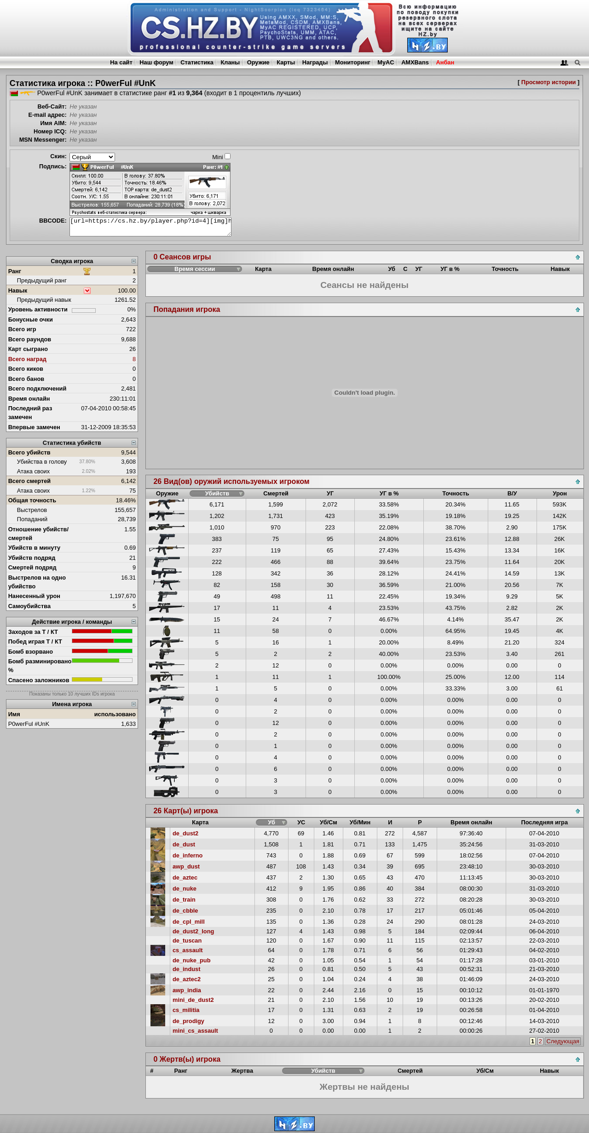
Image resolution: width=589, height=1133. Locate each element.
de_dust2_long (193, 931)
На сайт (121, 62)
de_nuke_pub (192, 960)
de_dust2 (185, 833)
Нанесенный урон (34, 595)
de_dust (184, 844)
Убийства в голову (42, 461)
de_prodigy (188, 1021)
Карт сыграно (28, 348)
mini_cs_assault (195, 1030)
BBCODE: (53, 220)
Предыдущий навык (44, 299)
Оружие (258, 62)
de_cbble (185, 910)
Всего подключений (37, 388)
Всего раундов (30, 339)
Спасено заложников (38, 680)
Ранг (15, 271)
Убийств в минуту (34, 547)
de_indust (186, 969)
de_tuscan (187, 940)
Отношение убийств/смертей (38, 533)
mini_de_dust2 (193, 999)
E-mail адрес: (47, 114)
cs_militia (186, 1009)
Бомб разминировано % (40, 665)
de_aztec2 (187, 979)
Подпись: (53, 166)
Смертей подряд (32, 567)
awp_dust (186, 866)
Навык (18, 290)
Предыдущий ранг (42, 280)
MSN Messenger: (43, 139)
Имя (14, 714)
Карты (286, 62)
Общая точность (32, 500)
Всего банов (26, 378)
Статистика (197, 62)
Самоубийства (29, 606)
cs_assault (187, 950)
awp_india (187, 990)
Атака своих (33, 471)
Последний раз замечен (30, 412)
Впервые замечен (34, 427)
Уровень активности (38, 309)
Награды (315, 62)
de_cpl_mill (189, 921)
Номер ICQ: (50, 131)
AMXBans (415, 62)
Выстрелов (32, 509)
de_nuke (184, 888)
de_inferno (187, 855)
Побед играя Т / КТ (35, 641)
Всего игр (22, 329)
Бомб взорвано (30, 651)
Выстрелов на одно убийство (37, 582)
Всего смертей (29, 480)
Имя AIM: (53, 123)
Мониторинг (352, 62)
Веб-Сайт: (52, 106)
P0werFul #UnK (29, 723)
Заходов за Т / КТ (33, 631)
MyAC (385, 62)
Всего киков (25, 368)
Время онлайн (29, 398)
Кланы (230, 62)
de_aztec (185, 877)
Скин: (58, 156)
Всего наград (27, 359)
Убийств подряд (32, 557)
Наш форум (156, 62)
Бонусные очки (30, 319)
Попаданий (32, 519)
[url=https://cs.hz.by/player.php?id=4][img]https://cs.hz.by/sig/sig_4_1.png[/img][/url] (150, 226)
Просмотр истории (548, 82)
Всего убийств (29, 452)
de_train (184, 899)
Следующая (562, 1041)
